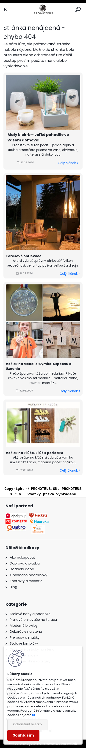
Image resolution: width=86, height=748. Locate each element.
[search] (78, 9)
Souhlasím (23, 735)
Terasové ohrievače (24, 256)
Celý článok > (68, 163)
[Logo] (43, 9)
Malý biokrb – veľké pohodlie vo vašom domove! (38, 137)
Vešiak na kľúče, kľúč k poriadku (34, 453)
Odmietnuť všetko (27, 724)
